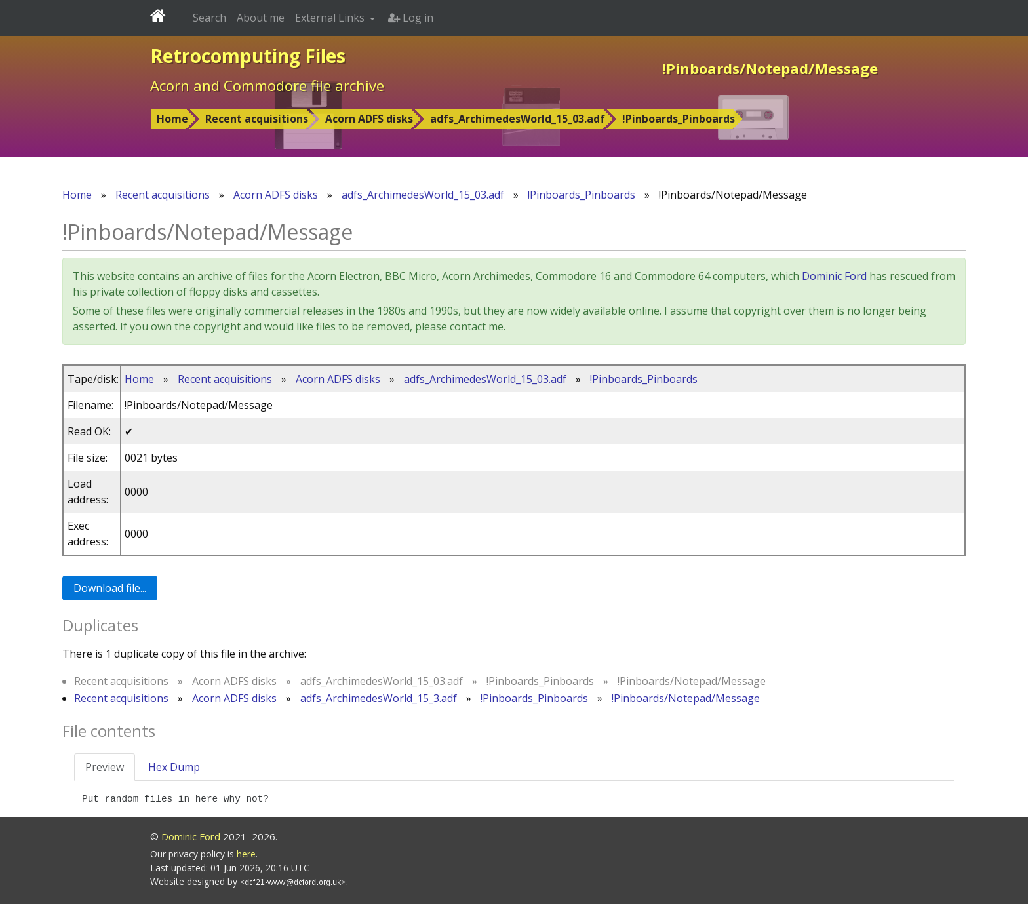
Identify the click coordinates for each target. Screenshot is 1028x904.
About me (261, 17)
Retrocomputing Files (248, 55)
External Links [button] (331, 17)
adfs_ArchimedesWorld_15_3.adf (378, 698)
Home (172, 118)
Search (209, 17)
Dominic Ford (834, 276)
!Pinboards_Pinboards (678, 118)
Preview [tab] (104, 767)
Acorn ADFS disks (369, 118)
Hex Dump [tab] (174, 767)
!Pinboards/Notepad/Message (686, 698)
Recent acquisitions (256, 118)
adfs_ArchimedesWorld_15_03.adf (517, 118)
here (246, 854)
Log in (410, 17)
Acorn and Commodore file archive (267, 85)
